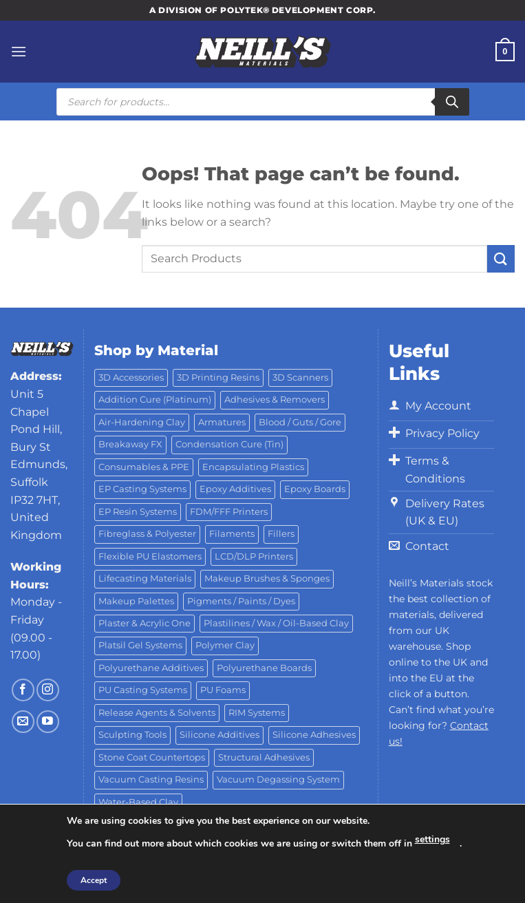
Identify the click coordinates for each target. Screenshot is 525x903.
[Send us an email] (23, 721)
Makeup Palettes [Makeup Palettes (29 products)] (136, 601)
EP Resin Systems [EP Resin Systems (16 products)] (137, 512)
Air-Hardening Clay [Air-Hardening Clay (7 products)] (141, 422)
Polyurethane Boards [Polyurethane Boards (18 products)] (264, 668)
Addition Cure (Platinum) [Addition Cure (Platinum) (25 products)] (154, 399)
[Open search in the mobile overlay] (262, 102)
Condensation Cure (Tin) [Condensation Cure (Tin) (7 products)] (229, 444)
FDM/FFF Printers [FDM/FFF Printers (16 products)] (229, 512)
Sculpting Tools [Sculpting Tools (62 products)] (132, 735)
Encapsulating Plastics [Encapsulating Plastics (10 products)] (253, 467)
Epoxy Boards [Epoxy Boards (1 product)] (314, 489)
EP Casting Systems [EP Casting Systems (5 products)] (142, 489)
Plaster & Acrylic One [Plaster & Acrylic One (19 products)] (144, 623)
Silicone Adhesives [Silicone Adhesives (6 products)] (314, 735)
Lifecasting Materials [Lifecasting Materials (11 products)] (144, 578)
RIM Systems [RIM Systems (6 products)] (256, 713)
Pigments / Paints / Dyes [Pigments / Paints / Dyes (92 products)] (241, 601)
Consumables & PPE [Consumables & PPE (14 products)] (143, 467)
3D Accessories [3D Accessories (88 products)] (131, 377)
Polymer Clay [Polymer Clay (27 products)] (225, 645)
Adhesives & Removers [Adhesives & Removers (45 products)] (274, 399)
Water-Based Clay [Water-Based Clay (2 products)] (138, 802)
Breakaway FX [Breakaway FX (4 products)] (130, 444)
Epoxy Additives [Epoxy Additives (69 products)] (235, 489)
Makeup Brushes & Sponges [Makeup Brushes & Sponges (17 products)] (267, 578)
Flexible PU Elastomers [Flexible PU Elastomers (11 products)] (150, 556)
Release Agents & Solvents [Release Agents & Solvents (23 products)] (156, 713)
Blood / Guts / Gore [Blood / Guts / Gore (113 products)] (300, 422)
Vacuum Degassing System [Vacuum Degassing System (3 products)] (278, 779)
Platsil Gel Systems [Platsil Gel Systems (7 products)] (140, 645)
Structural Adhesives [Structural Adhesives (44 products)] (264, 757)
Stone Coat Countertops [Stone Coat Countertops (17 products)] (151, 757)
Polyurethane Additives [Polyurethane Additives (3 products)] (151, 668)
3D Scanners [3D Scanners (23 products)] (300, 377)
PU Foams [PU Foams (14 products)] (223, 690)
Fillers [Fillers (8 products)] (281, 534)
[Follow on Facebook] (23, 690)
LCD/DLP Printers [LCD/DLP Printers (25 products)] (254, 556)
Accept (94, 880)
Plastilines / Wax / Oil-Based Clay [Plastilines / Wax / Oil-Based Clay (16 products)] (276, 623)
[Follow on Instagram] (47, 690)
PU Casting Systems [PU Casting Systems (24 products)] (142, 690)
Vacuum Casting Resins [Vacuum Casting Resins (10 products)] (151, 779)
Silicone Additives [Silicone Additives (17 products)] (219, 735)
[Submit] (501, 258)
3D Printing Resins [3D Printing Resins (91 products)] (218, 377)
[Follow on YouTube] (47, 721)
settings (432, 839)
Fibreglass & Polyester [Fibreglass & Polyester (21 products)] (147, 534)
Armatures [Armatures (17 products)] (222, 422)
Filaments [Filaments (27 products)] (232, 534)
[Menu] (18, 51)
